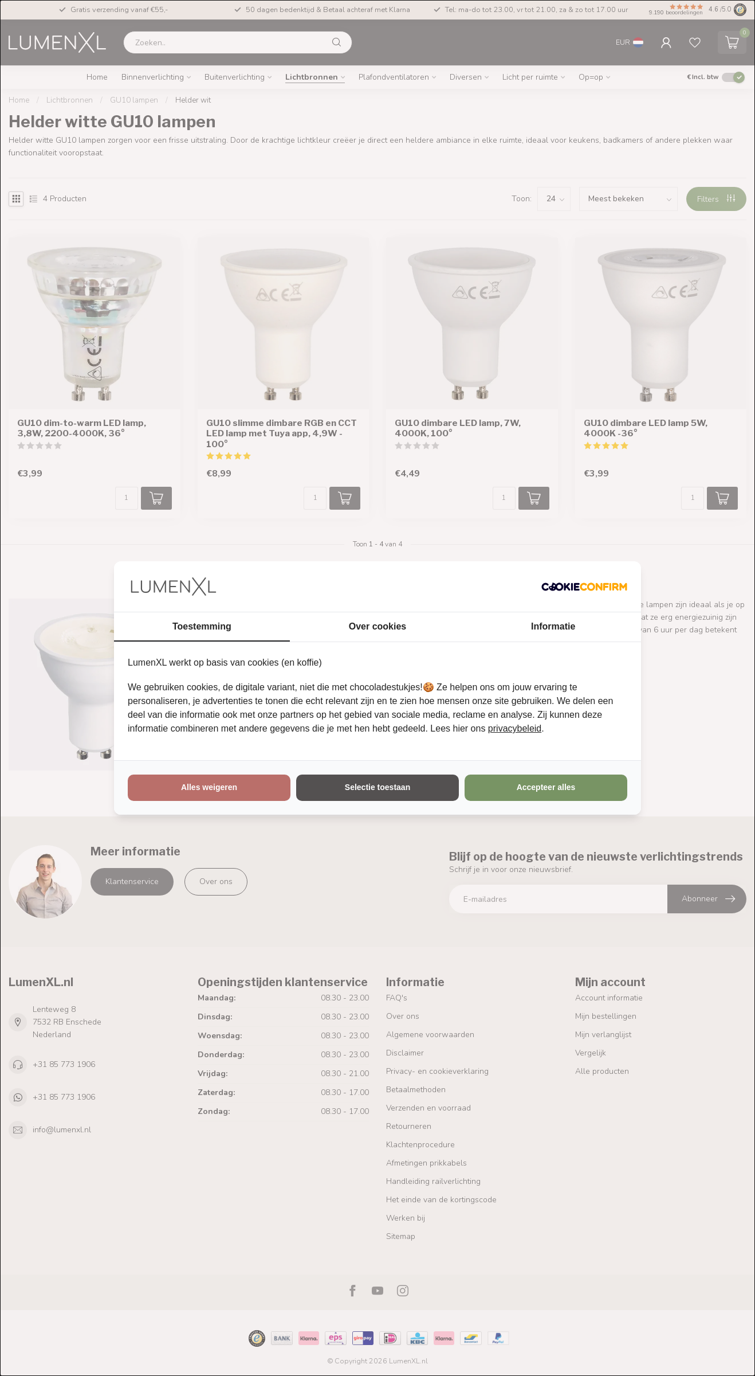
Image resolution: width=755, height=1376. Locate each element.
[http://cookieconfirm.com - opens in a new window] (584, 586)
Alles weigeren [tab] (209, 787)
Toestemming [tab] (201, 626)
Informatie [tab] (553, 626)
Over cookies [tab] (378, 626)
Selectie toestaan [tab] (377, 787)
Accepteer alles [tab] (546, 787)
